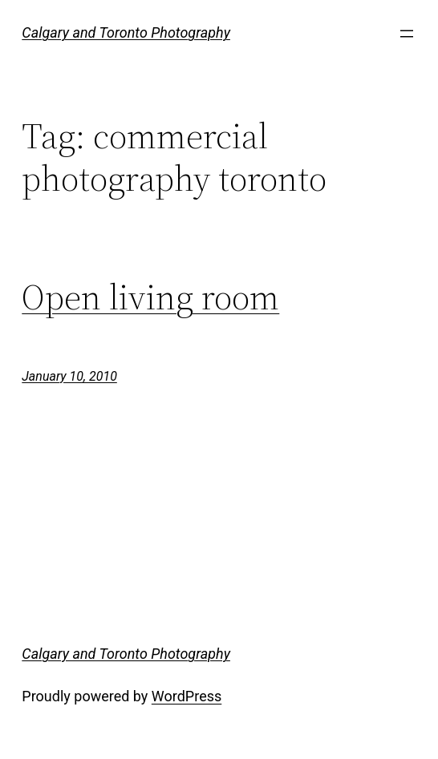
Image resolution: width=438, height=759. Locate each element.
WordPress (186, 696)
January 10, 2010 (69, 376)
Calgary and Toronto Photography (126, 32)
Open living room (150, 297)
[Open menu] (406, 33)
